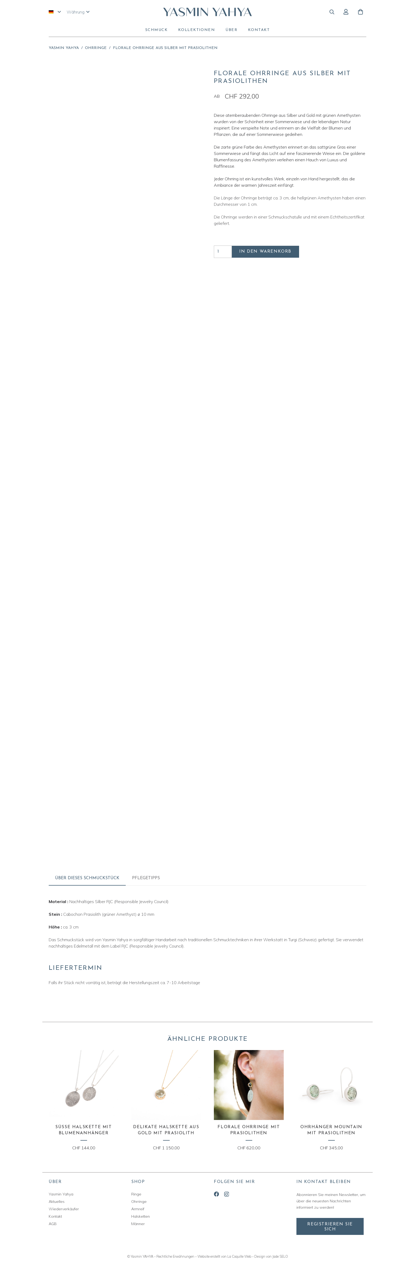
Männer (138, 1223)
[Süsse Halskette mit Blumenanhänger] (84, 1100)
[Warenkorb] (360, 12)
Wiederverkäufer (64, 1209)
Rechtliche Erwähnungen (175, 1256)
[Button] (346, 12)
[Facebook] (216, 1193)
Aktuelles (57, 1201)
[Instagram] (226, 1194)
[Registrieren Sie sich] (330, 1226)
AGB (53, 1223)
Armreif (137, 1209)
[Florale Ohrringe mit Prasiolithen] (249, 1100)
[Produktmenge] (223, 251)
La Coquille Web (239, 1256)
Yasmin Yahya (64, 48)
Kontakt (55, 1216)
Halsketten (140, 1216)
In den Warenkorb (265, 251)
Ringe (136, 1194)
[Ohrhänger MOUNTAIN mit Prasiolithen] (331, 1100)
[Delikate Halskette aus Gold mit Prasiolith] (166, 1100)
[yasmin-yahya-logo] (208, 12)
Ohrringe (96, 48)
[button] (54, 12)
